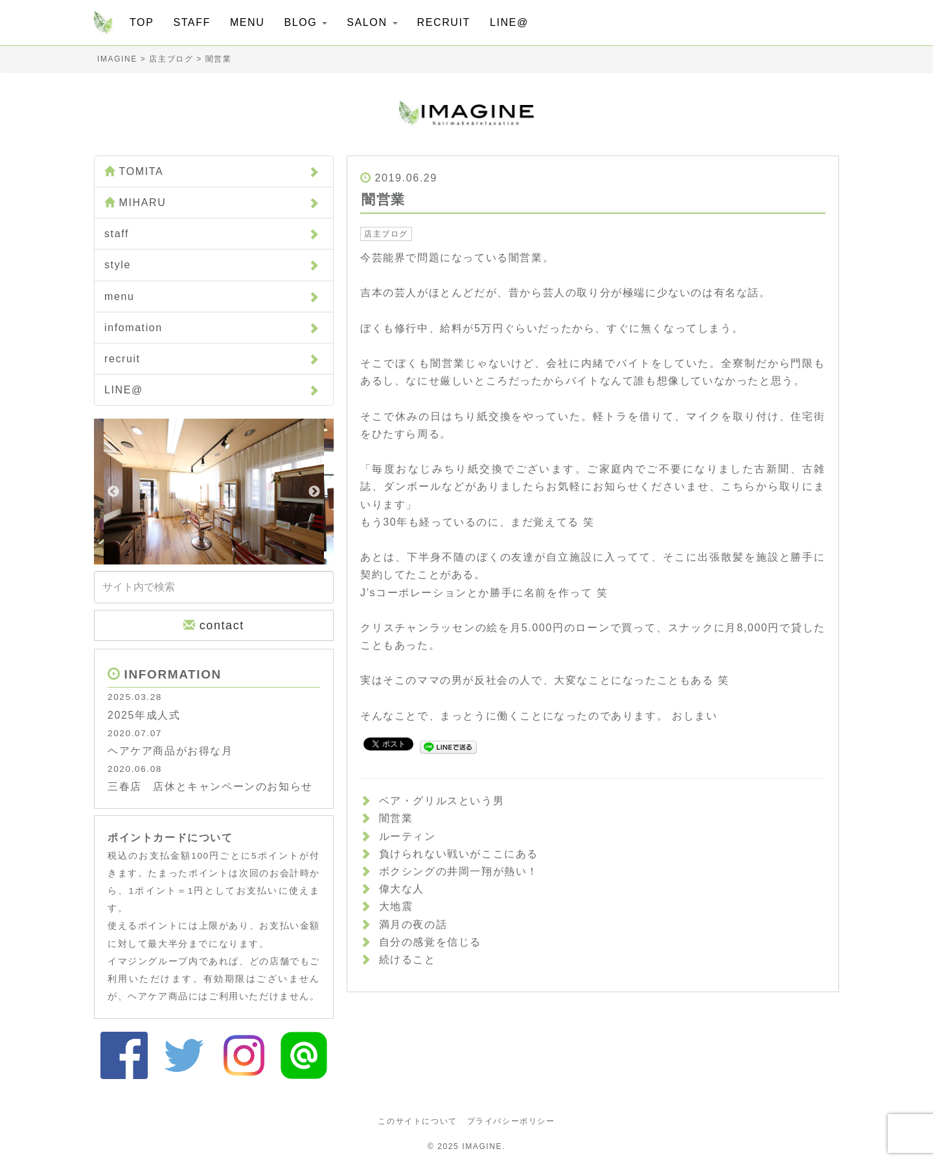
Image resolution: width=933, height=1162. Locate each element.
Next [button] (314, 491)
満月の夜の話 (413, 924)
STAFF (191, 22)
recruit (212, 358)
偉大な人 (401, 888)
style (212, 264)
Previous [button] (113, 491)
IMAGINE (482, 1146)
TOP (142, 22)
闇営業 (396, 818)
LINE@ (509, 22)
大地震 (396, 906)
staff (212, 233)
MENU (247, 22)
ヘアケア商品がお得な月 (170, 750)
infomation (212, 327)
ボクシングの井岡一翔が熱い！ (458, 871)
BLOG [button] (305, 22)
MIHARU (212, 202)
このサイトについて (417, 1121)
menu (212, 296)
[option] (214, 491)
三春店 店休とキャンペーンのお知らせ (210, 786)
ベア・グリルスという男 (442, 800)
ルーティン (407, 836)
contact (213, 625)
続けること (407, 959)
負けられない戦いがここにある (458, 853)
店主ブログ (386, 233)
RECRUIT (443, 22)
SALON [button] (372, 22)
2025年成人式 (144, 715)
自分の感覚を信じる (430, 941)
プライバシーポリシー (511, 1121)
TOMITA (212, 171)
